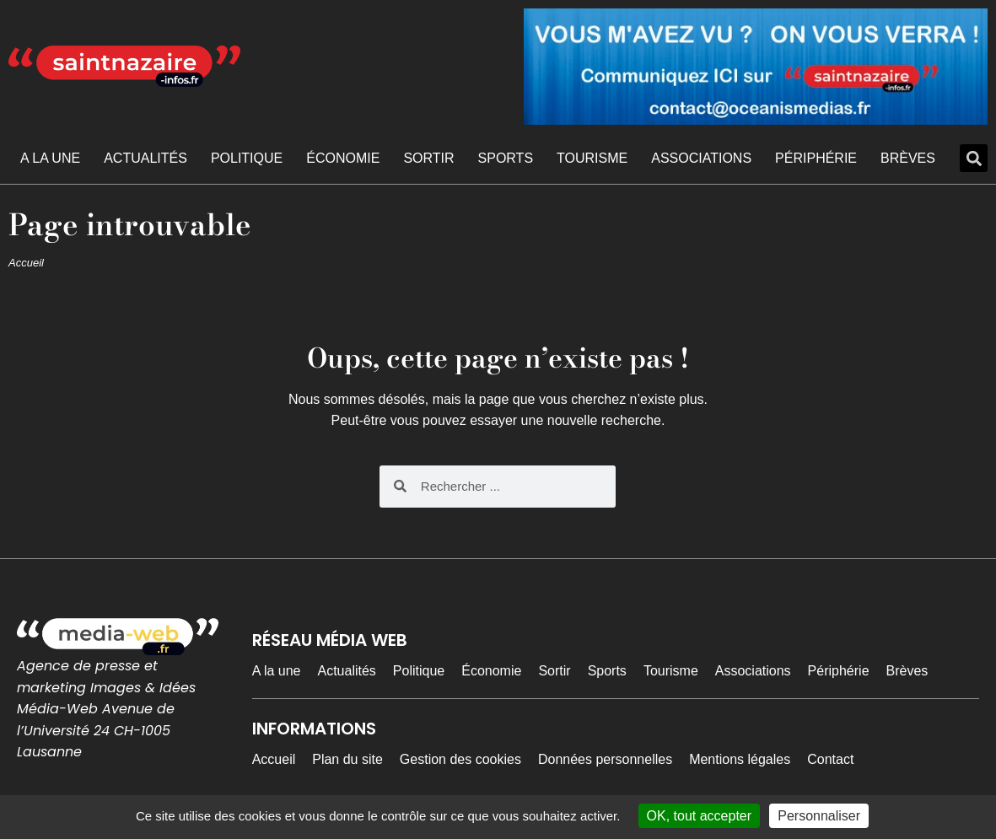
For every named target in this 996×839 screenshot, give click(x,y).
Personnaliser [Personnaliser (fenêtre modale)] (819, 816)
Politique (247, 158)
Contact (830, 759)
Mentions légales (739, 759)
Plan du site (347, 759)
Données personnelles (605, 759)
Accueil (26, 262)
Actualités (145, 158)
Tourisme (592, 158)
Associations (701, 158)
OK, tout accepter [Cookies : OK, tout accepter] (699, 816)
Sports (506, 158)
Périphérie (816, 158)
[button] (974, 158)
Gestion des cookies (460, 759)
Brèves (907, 158)
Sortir (428, 158)
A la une (50, 158)
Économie (343, 158)
